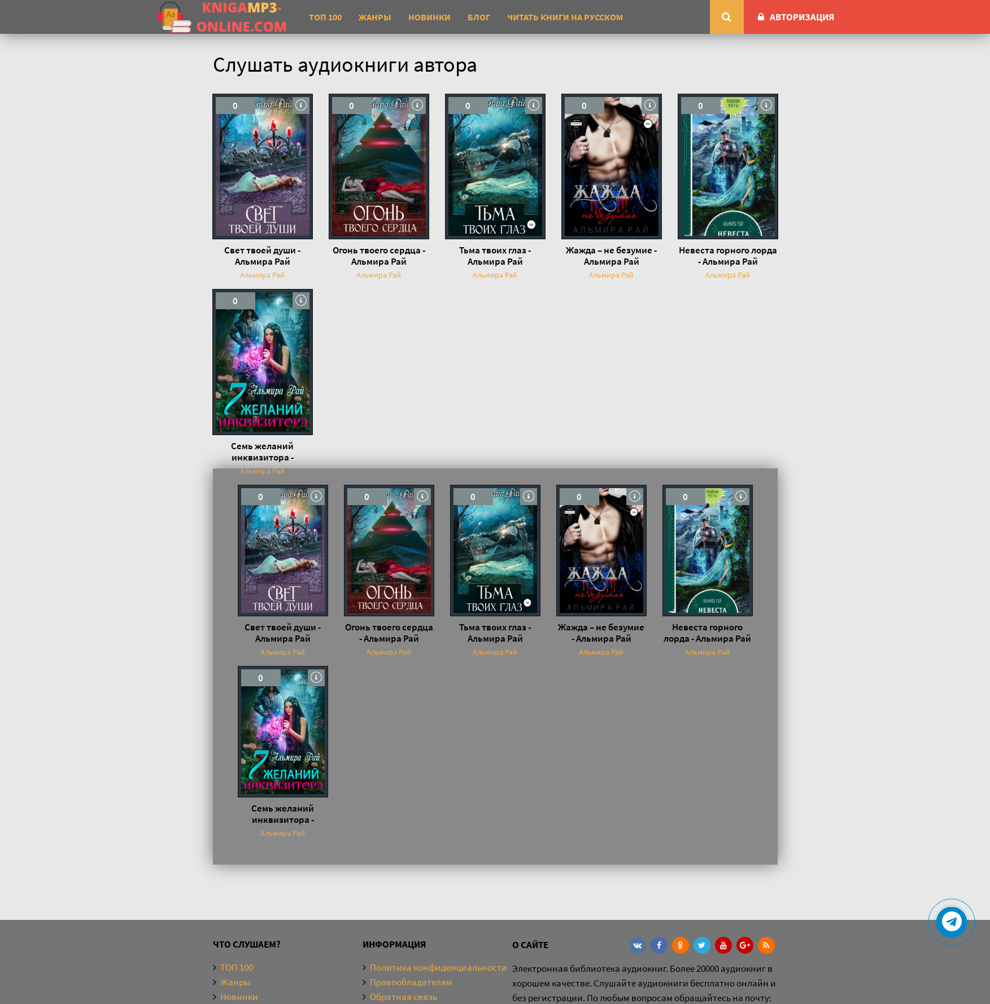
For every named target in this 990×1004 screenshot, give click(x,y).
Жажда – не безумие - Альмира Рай (611, 255)
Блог (479, 17)
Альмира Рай (262, 275)
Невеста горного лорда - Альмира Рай (728, 255)
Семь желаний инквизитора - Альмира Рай (262, 451)
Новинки (429, 17)
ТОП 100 (325, 17)
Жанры (375, 17)
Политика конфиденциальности (438, 967)
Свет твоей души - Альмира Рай (262, 255)
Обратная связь (403, 996)
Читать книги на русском (565, 17)
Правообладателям (411, 982)
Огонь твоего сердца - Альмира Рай (379, 255)
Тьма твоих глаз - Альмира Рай (495, 255)
